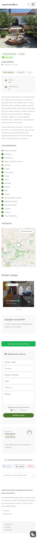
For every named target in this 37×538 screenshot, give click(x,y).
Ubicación (20, 72)
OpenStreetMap (23, 265)
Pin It (31, 466)
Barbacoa (8, 154)
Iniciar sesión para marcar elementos (18, 459)
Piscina (6, 194)
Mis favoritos (7, 514)
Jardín (6, 180)
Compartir (7, 466)
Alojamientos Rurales (9, 54)
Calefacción (8, 158)
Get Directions (27, 231)
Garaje (6, 176)
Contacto (6, 511)
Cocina (6, 169)
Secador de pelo (10, 205)
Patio (6, 190)
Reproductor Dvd (10, 201)
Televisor (7, 209)
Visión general (8, 72)
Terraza (7, 212)
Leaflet (14, 265)
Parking (7, 187)
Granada (21, 54)
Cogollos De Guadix (9, 65)
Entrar (28, 4)
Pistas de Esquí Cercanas (12, 198)
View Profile (9, 437)
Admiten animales (9, 151)
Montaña (7, 183)
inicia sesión (9, 445)
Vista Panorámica (10, 216)
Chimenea (7, 165)
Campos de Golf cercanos (12, 161)
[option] (18, 28)
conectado (25, 324)
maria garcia (10, 434)
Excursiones (8, 172)
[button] (5, 246)
